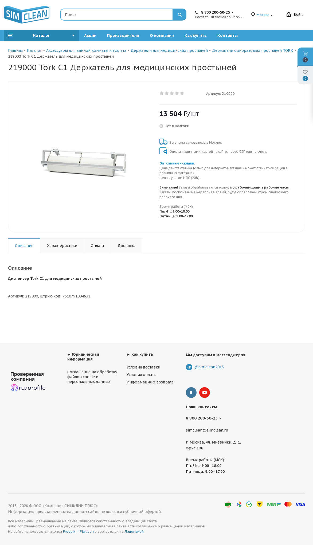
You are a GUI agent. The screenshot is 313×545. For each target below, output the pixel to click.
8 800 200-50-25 (215, 12)
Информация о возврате (150, 382)
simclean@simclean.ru (207, 430)
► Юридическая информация (83, 357)
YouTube (204, 392)
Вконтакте (191, 392)
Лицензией (134, 531)
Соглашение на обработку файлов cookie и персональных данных (92, 377)
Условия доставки (143, 367)
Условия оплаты (141, 374)
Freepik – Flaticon (78, 531)
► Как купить (140, 354)
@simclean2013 (209, 366)
